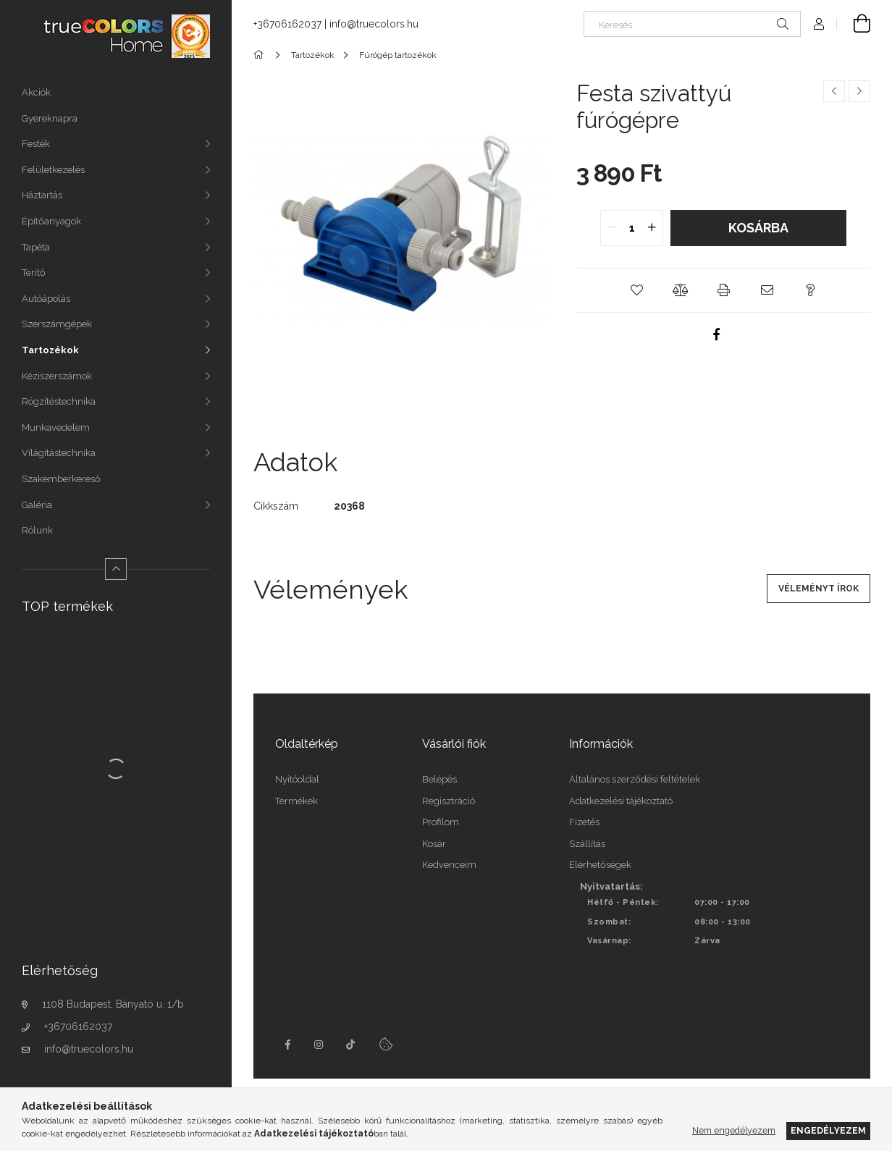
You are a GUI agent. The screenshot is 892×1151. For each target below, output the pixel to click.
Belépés (439, 779)
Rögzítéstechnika (59, 401)
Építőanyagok (51, 221)
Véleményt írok (818, 588)
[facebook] (716, 334)
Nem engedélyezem (733, 1130)
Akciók (36, 92)
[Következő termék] (859, 91)
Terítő (34, 272)
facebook (287, 1044)
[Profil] (819, 24)
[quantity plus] (651, 228)
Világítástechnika (59, 452)
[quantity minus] (612, 228)
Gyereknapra (49, 118)
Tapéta (36, 247)
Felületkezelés (53, 169)
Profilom (440, 822)
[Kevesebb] (116, 569)
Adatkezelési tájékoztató (621, 801)
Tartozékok (50, 350)
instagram (319, 1044)
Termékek (296, 801)
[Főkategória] (261, 55)
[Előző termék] (834, 91)
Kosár (434, 843)
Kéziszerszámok (57, 376)
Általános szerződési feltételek (634, 779)
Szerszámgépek (57, 324)
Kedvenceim (449, 864)
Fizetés (584, 822)
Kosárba (758, 227)
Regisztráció (448, 801)
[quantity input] (632, 228)
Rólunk (37, 530)
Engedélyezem (828, 1130)
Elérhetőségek (600, 864)
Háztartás (42, 195)
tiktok (351, 1044)
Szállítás (587, 843)
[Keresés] (692, 24)
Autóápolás (46, 298)
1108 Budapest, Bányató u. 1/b (113, 1004)
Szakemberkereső (61, 478)
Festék (36, 143)
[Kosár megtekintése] (853, 24)
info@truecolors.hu (88, 1049)
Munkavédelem (56, 427)
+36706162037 (78, 1026)
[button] (636, 290)
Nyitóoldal (297, 779)
